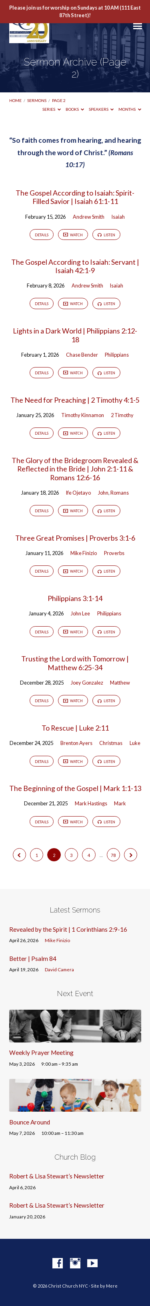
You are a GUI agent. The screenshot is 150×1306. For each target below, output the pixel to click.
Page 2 (59, 100)
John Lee (80, 613)
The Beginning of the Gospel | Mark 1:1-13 (75, 788)
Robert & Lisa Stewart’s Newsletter (56, 1176)
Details (41, 235)
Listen (106, 235)
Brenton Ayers (76, 743)
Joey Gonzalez (87, 682)
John (103, 492)
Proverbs (114, 553)
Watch (73, 235)
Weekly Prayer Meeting (41, 1052)
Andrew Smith (88, 217)
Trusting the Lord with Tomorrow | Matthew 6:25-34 (75, 662)
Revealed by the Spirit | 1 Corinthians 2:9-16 (68, 929)
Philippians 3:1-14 (75, 598)
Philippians (117, 354)
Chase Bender (82, 354)
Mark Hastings (91, 803)
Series (51, 109)
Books (75, 109)
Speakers (101, 109)
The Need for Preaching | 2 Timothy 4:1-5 (75, 399)
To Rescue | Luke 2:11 (75, 727)
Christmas (110, 743)
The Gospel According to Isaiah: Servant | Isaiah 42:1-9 (75, 266)
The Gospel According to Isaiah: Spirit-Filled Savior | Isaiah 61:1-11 (75, 197)
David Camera (59, 969)
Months (129, 109)
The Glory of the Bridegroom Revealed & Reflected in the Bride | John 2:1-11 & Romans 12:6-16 (75, 469)
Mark (120, 803)
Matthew (120, 682)
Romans (119, 492)
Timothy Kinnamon (82, 415)
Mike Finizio (83, 553)
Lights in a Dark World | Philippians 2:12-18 (75, 334)
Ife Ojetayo (78, 492)
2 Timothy (122, 415)
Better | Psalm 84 (32, 958)
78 (113, 855)
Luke (135, 743)
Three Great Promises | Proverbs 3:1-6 (75, 537)
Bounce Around (29, 1122)
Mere (112, 1285)
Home (15, 100)
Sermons (36, 100)
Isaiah (118, 217)
